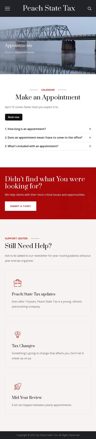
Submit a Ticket (20, 206)
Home (9, 52)
